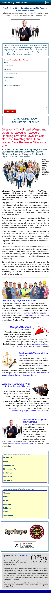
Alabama (6, 493)
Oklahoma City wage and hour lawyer (23, 444)
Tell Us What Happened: (12, 85)
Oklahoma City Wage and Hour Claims (20, 300)
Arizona (6, 500)
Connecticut (8, 515)
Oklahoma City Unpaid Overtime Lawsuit (20, 328)
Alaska (6, 497)
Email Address (9, 77)
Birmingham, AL (9, 469)
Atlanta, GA (7, 458)
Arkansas (7, 504)
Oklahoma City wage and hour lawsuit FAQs (28, 411)
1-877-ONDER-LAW (25, 118)
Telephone (7, 70)
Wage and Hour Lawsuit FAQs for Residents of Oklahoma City (16, 386)
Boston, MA (7, 473)
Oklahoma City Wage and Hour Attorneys (35, 420)
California (7, 508)
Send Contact (9, 111)
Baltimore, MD (8, 465)
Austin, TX (7, 461)
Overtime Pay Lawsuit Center (15, 3)
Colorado (6, 512)
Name (6, 62)
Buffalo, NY (7, 477)
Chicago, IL (7, 480)
